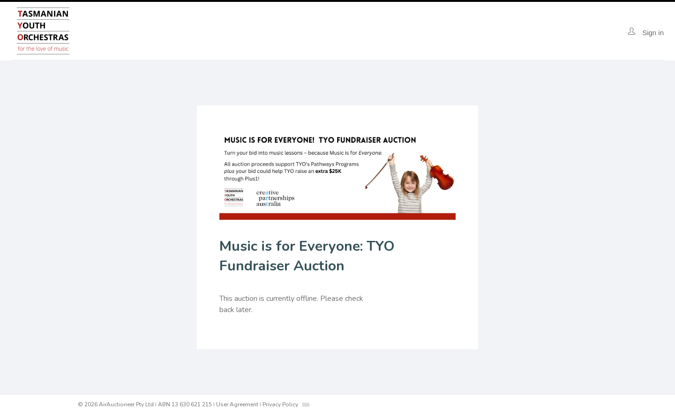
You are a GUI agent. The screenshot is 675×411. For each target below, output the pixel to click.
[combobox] (305, 404)
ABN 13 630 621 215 (185, 404)
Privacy (280, 404)
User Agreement (237, 404)
